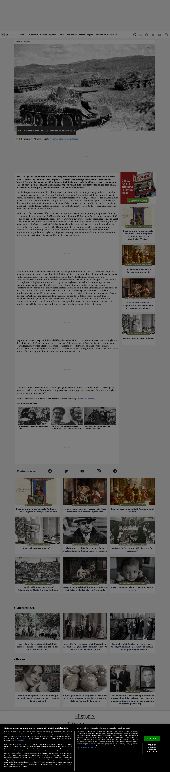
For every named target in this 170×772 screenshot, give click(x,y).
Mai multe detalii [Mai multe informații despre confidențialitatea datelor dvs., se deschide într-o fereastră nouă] (18, 740)
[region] (85, 748)
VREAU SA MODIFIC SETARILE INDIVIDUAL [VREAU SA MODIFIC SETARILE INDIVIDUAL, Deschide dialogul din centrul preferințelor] (152, 748)
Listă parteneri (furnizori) (86, 747)
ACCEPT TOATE (152, 738)
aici (19, 758)
